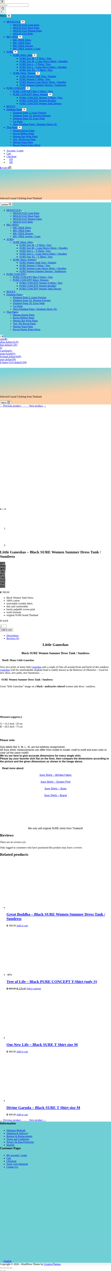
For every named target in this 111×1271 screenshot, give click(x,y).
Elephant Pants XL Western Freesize (32, 300)
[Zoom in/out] (11, 1267)
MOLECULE (14, 210)
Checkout (11, 156)
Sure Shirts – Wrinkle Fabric (55, 775)
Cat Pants (18, 306)
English (5, 1261)
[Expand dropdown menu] (23, 211)
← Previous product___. (12, 405)
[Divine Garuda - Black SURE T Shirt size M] (54, 1100)
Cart (8, 153)
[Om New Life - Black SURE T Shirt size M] (54, 1037)
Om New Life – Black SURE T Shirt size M (42, 1044)
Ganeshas (37, 667)
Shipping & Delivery (17, 1133)
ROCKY (11, 291)
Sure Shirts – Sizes (55, 788)
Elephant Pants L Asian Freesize (29, 297)
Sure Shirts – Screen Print (55, 781)
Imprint (10, 1145)
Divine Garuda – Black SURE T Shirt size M (43, 1107)
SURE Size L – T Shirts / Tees (35, 251)
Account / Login (14, 150)
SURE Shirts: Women (25, 259)
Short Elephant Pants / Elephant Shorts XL (35, 309)
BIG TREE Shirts (22, 227)
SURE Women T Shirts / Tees (34, 265)
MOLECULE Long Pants (26, 213)
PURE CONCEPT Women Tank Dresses (40, 288)
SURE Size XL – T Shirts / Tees (36, 256)
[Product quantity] (3, 626)
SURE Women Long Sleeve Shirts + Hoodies (42, 268)
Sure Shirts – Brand (55, 795)
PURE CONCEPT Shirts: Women (31, 280)
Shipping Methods (16, 1130)
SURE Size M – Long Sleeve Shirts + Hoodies (43, 248)
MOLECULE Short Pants (26, 216)
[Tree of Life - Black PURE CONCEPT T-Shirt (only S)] (37, 974)
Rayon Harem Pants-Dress (26, 329)
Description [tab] (12, 635)
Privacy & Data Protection (20, 1142)
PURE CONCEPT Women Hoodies (37, 285)
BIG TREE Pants (22, 230)
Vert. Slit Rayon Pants (24, 323)
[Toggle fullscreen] (7, 1267)
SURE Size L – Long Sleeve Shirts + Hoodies (43, 253)
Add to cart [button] (22, 925)
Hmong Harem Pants (24, 315)
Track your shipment (17, 1164)
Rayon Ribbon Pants (23, 317)
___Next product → (35, 405)
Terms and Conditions (17, 1139)
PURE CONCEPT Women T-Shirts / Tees (41, 283)
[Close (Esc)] (1, 1267)
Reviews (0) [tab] (12, 638)
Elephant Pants (14, 294)
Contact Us (12, 1167)
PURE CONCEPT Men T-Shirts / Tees (33, 277)
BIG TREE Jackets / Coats (26, 236)
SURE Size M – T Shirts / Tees (35, 245)
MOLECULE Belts (23, 221)
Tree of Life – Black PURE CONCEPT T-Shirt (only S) (51, 981)
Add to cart (6, 630)
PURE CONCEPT (16, 274)
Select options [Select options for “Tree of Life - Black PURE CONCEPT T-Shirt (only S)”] (33, 988)
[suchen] (6, 204)
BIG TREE (12, 224)
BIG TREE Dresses (23, 233)
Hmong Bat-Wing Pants (25, 320)
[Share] (4, 1267)
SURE (10, 239)
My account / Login (16, 1155)
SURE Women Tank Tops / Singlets (37, 262)
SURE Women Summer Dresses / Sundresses (42, 271)
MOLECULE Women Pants (27, 219)
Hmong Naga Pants (23, 326)
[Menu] (5, 402)
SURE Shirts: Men (23, 242)
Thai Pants (12, 312)
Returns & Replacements (19, 1136)
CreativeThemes (52, 1264)
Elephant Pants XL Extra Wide (29, 303)
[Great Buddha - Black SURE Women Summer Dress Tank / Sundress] (54, 907)
